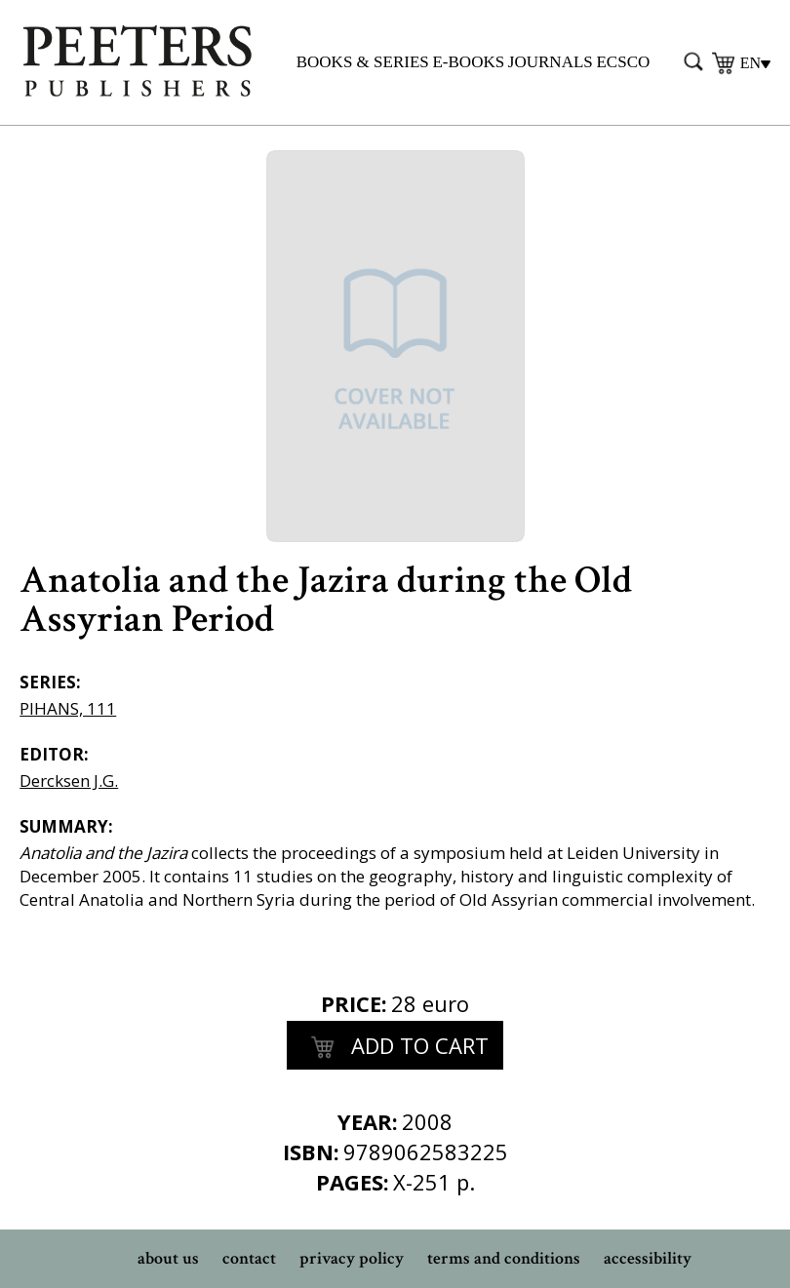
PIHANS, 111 (68, 708)
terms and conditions (503, 1258)
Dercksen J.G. (69, 780)
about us (168, 1258)
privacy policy (351, 1258)
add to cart (395, 1048)
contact (249, 1258)
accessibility (647, 1258)
